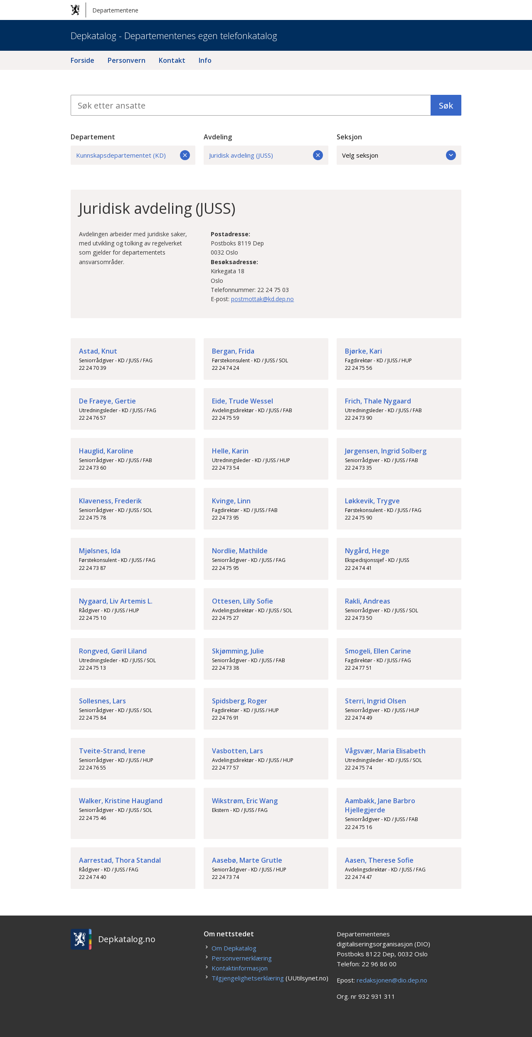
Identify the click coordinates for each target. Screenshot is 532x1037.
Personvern (126, 60)
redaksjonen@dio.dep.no (392, 980)
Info (205, 60)
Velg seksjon (399, 155)
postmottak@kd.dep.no (262, 299)
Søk (446, 105)
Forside (82, 60)
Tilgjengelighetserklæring (248, 978)
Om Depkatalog (234, 948)
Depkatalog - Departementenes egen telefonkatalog (174, 35)
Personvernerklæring (242, 958)
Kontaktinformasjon (240, 968)
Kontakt (172, 60)
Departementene (104, 10)
